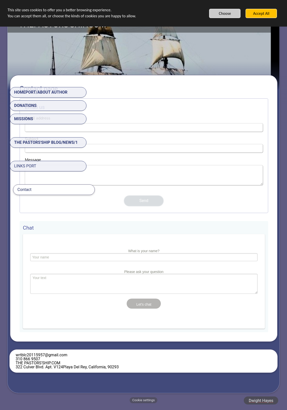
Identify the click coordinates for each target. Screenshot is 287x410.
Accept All (261, 13)
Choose (225, 13)
